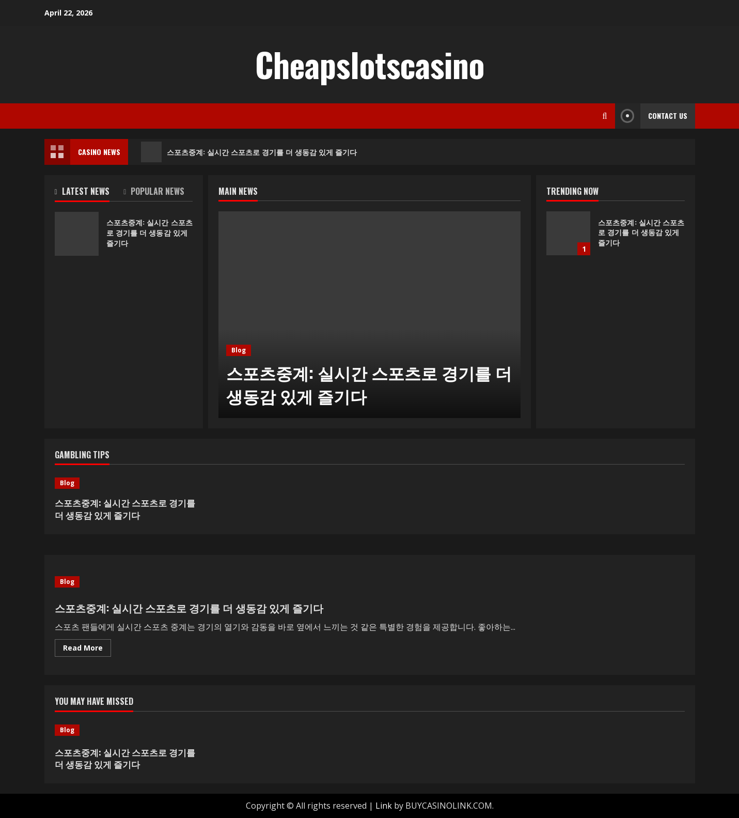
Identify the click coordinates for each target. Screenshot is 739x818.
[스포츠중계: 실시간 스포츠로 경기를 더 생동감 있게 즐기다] (369, 314)
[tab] (89, 193)
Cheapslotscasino (369, 64)
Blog (238, 350)
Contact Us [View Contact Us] (651, 116)
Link (383, 805)
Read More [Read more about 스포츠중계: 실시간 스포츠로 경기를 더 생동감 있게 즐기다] (87, 649)
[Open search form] (605, 116)
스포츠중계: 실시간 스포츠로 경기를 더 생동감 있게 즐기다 (249, 152)
